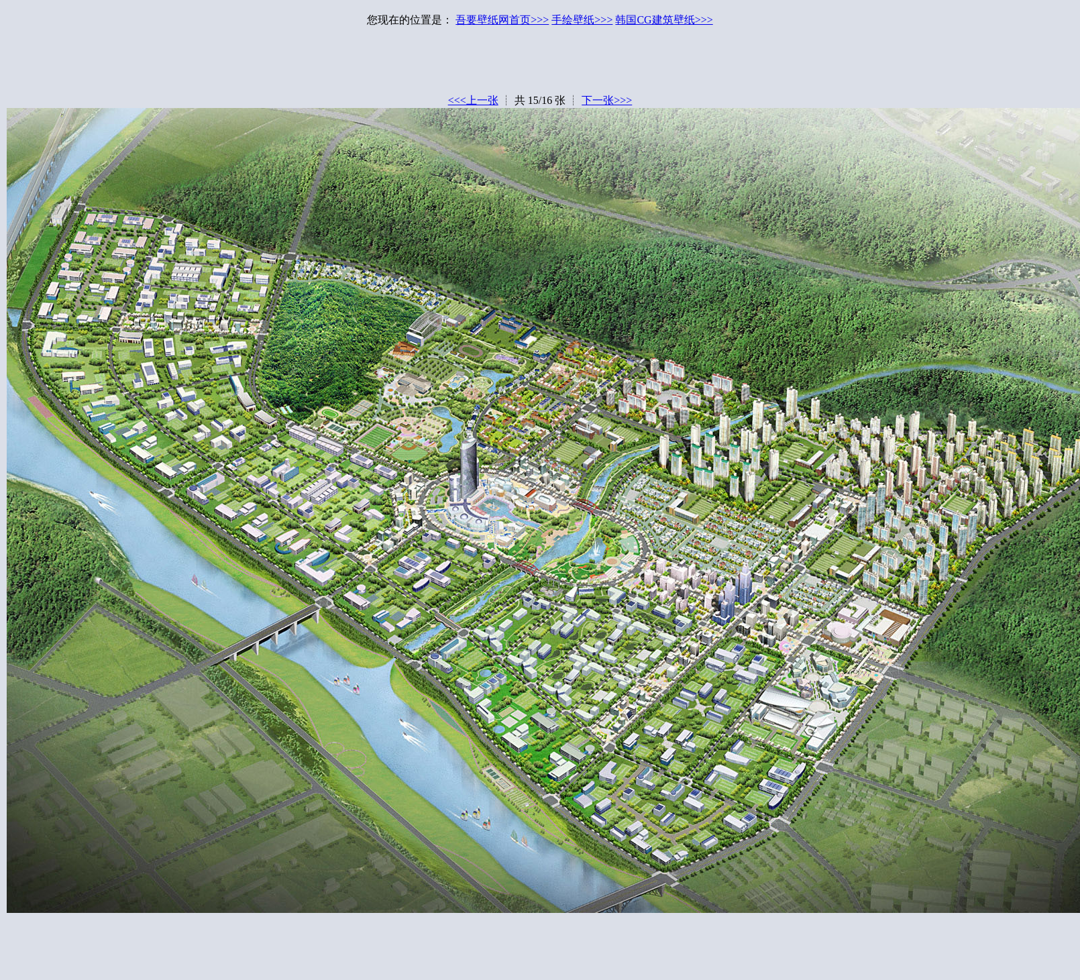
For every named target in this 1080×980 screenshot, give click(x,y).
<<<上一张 (473, 100)
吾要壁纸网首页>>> (502, 19)
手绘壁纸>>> (581, 19)
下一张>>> (607, 100)
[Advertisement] (540, 64)
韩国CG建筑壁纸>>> (663, 19)
